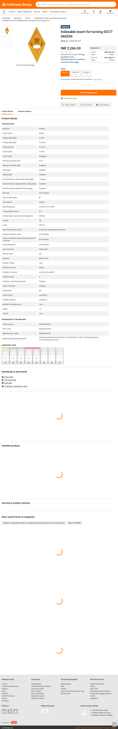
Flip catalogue (36, 684)
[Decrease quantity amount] (63, 85)
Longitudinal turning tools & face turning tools (50, 18)
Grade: (63, 69)
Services (37, 12)
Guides (44, 12)
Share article (86, 105)
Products (12, 12)
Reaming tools (66, 684)
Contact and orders (97, 684)
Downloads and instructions (100, 691)
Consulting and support (57, 12)
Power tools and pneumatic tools (72, 691)
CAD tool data (36, 691)
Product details (7, 111)
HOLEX (4, 698)
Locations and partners (10, 686)
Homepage (6, 18)
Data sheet (7, 377)
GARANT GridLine (8, 696)
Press (4, 691)
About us (5, 689)
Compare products (24, 111)
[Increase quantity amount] (113, 85)
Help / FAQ (94, 689)
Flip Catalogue (102, 105)
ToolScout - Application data (14, 386)
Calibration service (37, 698)
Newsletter (94, 698)
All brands (5, 701)
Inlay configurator (37, 693)
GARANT (5, 693)
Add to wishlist (68, 105)
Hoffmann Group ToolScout (41, 686)
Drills (62, 686)
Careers (4, 684)
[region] (9, 47)
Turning (27, 18)
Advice (92, 686)
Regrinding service (37, 696)
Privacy (106, 728)
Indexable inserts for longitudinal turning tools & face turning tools (25, 20)
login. (76, 62)
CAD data (7, 383)
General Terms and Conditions (91, 728)
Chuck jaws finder (37, 689)
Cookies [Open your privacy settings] (113, 728)
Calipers (63, 689)
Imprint (77, 728)
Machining (17, 18)
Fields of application (24, 12)
